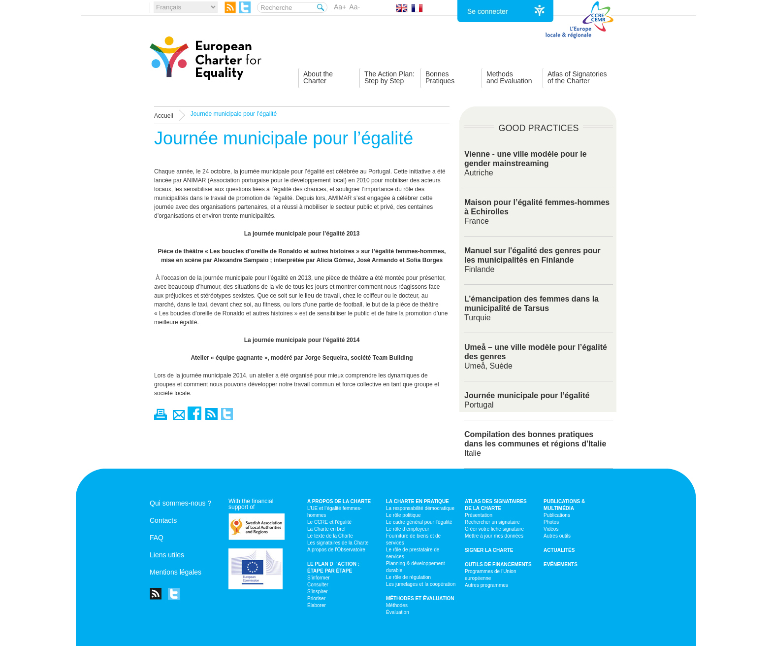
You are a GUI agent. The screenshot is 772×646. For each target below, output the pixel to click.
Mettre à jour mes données (494, 536)
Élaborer (316, 605)
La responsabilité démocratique (420, 508)
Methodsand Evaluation (509, 77)
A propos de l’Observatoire (336, 549)
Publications (557, 515)
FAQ (156, 538)
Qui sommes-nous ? (180, 503)
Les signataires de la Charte (338, 542)
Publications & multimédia (564, 505)
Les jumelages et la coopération (420, 584)
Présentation (478, 515)
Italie (535, 443)
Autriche (525, 163)
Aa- (354, 6)
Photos (551, 522)
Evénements (561, 564)
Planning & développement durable (415, 567)
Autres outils (557, 536)
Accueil (163, 115)
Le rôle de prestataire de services (412, 553)
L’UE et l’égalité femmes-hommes (334, 512)
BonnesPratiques (439, 77)
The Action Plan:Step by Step (389, 77)
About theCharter (318, 77)
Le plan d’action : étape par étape (333, 567)
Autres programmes (486, 585)
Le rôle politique (403, 515)
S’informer (318, 577)
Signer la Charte (489, 550)
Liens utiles (167, 555)
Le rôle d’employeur (407, 529)
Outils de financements (498, 564)
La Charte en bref (326, 529)
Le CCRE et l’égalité (329, 522)
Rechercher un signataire (492, 522)
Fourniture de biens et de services (413, 539)
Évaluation (397, 612)
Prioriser (316, 598)
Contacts (163, 520)
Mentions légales (175, 572)
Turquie (531, 308)
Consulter (317, 584)
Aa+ (340, 6)
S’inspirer (317, 591)
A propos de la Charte (339, 501)
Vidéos (551, 529)
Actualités (559, 550)
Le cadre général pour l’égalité (419, 522)
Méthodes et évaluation (420, 598)
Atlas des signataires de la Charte (496, 505)
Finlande (532, 259)
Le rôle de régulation (408, 577)
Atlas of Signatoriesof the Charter (577, 77)
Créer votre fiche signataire (494, 529)
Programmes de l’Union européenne (490, 575)
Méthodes (397, 605)
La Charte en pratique (417, 501)
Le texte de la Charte (330, 536)
